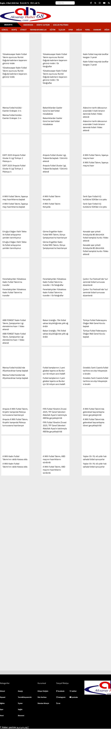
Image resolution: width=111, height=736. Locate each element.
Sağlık (79, 29)
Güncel (5, 29)
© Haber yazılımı (14, 727)
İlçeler (62, 29)
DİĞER (106, 29)
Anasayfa (8, 24)
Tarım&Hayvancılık (38, 29)
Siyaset (23, 29)
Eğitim (52, 29)
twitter (73, 691)
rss (58, 703)
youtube (74, 697)
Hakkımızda (28, 24)
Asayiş (14, 29)
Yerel (87, 29)
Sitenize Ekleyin (43, 703)
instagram (60, 697)
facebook (60, 691)
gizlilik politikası (60, 24)
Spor (70, 29)
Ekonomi (97, 29)
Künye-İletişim (43, 24)
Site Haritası (42, 697)
